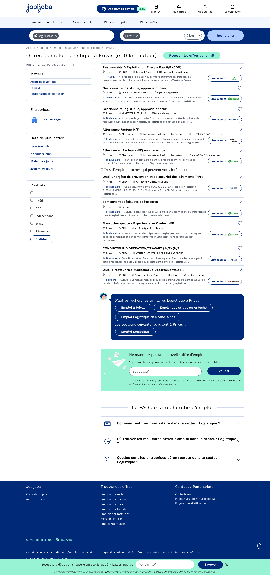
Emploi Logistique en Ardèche (183, 307)
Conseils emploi (36, 494)
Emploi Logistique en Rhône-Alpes (148, 317)
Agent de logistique (43, 82)
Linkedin (64, 540)
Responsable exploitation (47, 94)
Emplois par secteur (114, 499)
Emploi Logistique (135, 331)
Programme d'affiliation (190, 503)
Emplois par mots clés (115, 514)
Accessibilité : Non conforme (181, 552)
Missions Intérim (112, 519)
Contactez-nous (185, 494)
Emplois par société (113, 504)
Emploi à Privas (133, 307)
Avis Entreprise (36, 499)
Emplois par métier (113, 494)
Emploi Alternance (113, 524)
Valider (41, 239)
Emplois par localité (114, 509)
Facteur (35, 88)
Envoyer (210, 564)
